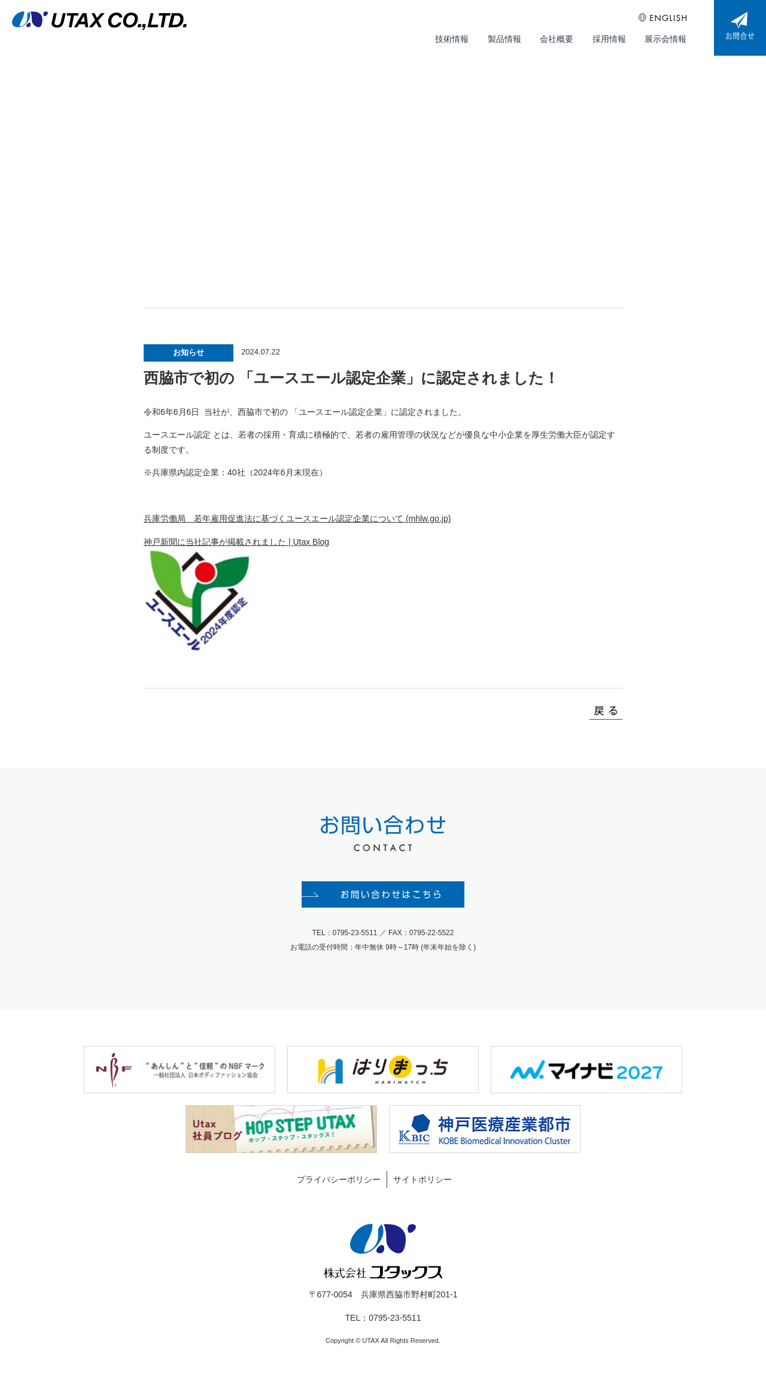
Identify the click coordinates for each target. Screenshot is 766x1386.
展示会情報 (666, 36)
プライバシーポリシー (339, 1187)
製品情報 (507, 36)
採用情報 (610, 36)
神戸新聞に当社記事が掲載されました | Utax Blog (236, 549)
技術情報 (456, 36)
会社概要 (559, 36)
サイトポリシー (422, 1187)
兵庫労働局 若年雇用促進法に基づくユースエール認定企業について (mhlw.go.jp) (297, 526)
